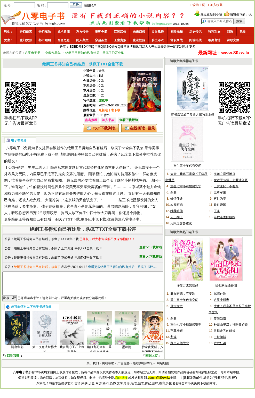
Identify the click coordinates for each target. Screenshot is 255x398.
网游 (230, 31)
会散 (102, 70)
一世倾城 (220, 337)
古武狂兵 (220, 343)
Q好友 (113, 46)
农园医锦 (176, 205)
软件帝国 (220, 205)
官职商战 (176, 40)
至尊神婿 (176, 331)
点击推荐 (91, 120)
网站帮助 (108, 368)
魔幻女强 (26, 40)
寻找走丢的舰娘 (224, 217)
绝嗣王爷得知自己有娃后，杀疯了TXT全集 (94, 53)
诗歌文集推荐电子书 (184, 61)
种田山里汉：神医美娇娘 (231, 324)
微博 (129, 46)
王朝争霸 (101, 31)
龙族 (173, 337)
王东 (217, 211)
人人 (148, 46)
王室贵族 (120, 40)
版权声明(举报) (143, 368)
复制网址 (182, 46)
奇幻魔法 (44, 31)
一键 (173, 46)
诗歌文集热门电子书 (184, 232)
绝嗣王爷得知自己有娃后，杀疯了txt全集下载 (103, 148)
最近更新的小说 (211, 14)
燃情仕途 (176, 198)
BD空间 (87, 46)
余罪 (173, 192)
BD (72, 46)
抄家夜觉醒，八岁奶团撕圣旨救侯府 (154, 354)
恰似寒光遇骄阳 (226, 285)
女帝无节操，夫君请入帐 (231, 180)
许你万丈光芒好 (187, 285)
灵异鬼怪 (158, 31)
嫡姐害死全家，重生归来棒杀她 (99, 354)
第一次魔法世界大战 (44, 354)
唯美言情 (214, 40)
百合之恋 (63, 40)
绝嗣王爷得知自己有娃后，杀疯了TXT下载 (45, 219)
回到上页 (151, 360)
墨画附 (126, 351)
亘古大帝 (176, 306)
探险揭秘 (176, 31)
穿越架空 (101, 40)
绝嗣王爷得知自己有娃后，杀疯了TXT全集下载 (46, 239)
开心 (154, 46)
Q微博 (122, 46)
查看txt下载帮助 (150, 247)
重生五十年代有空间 (187, 165)
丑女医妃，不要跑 (226, 186)
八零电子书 (32, 53)
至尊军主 (220, 192)
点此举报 (121, 382)
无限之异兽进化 (181, 223)
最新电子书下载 (109, 110)
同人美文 (82, 40)
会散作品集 (53, 53)
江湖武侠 (120, 31)
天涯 (167, 46)
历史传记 (195, 31)
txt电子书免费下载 (36, 154)
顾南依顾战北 (179, 343)
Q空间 (96, 46)
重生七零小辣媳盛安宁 (185, 186)
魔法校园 (139, 40)
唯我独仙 (176, 211)
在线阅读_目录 (142, 128)
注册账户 (90, 5)
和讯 (136, 46)
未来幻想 (139, 31)
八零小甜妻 (221, 300)
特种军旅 (214, 31)
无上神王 (176, 217)
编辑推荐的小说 (241, 14)
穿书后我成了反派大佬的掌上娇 (192, 114)
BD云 (78, 46)
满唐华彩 (17, 351)
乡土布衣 (158, 40)
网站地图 (163, 368)
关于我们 (92, 368)
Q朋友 (105, 46)
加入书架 (108, 120)
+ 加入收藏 (215, 5)
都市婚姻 (44, 40)
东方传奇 (82, 31)
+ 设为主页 (197, 5)
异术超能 (63, 31)
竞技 (243, 31)
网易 (142, 46)
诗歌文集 (233, 40)
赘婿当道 (220, 318)
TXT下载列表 (104, 128)
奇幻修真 (26, 31)
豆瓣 (160, 46)
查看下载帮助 (128, 120)
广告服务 (123, 368)
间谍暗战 (195, 40)
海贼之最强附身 (224, 174)
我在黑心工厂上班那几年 (72, 354)
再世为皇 (220, 198)
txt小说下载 (97, 219)
